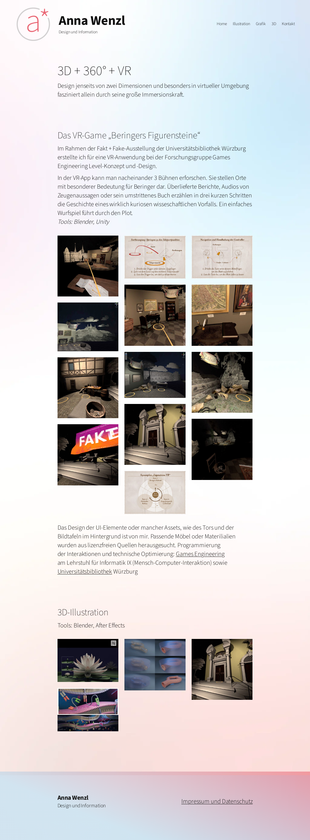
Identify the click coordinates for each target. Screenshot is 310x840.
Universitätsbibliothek (85, 571)
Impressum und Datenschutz (217, 801)
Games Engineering (200, 554)
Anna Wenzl (92, 20)
